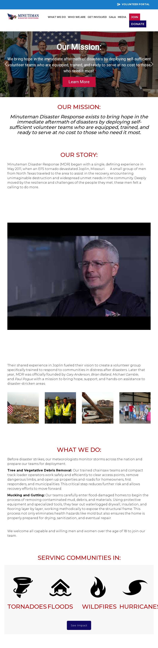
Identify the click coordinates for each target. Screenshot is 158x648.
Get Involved (97, 16)
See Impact (79, 625)
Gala (112, 16)
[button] (6, 64)
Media (122, 16)
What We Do (57, 16)
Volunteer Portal (133, 4)
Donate (137, 24)
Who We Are (77, 16)
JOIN (134, 17)
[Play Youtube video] (79, 276)
